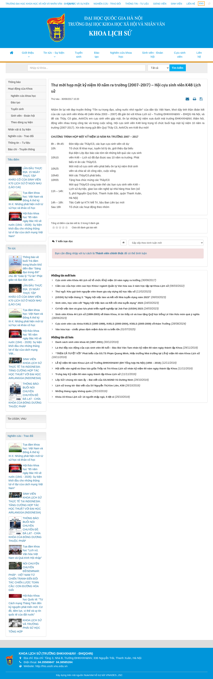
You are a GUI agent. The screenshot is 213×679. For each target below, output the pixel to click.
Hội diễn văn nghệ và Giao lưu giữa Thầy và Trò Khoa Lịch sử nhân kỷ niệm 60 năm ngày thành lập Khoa (116, 368)
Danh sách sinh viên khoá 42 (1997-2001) (79, 342)
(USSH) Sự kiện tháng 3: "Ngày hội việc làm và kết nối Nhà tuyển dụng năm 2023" (102, 297)
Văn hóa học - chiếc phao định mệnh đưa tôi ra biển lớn (87, 329)
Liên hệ (190, 3)
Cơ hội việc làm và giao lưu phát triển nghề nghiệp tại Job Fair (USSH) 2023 (99, 308)
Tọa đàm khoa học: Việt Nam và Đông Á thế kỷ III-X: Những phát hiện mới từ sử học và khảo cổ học (26, 200)
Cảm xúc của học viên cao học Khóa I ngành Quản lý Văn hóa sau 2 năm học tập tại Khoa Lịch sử (112, 285)
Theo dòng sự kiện (22, 122)
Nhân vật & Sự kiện (19, 129)
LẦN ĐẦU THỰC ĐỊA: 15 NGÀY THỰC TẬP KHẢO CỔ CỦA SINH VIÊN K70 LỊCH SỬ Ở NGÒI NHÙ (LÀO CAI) (25, 178)
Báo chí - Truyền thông (21, 149)
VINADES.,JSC (114, 675)
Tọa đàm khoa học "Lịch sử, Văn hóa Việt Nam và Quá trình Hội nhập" (25, 552)
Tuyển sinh (79, 54)
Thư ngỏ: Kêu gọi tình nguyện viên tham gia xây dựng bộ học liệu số (95, 291)
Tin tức (12, 248)
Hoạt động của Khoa (20, 88)
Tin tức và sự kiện (78, 3)
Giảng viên (159, 3)
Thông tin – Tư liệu (137, 3)
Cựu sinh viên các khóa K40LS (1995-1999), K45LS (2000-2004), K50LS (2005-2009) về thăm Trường (112, 323)
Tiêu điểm (13, 159)
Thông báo (14, 82)
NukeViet (89, 675)
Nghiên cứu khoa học (121, 54)
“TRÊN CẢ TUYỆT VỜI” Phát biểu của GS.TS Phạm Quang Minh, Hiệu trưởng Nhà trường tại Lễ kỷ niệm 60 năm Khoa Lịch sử (127, 353)
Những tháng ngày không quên (73, 391)
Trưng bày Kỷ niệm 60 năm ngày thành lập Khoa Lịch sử (88, 374)
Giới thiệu (28, 52)
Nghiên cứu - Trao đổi (107, 3)
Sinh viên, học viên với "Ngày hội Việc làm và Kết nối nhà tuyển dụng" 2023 (99, 303)
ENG (201, 3)
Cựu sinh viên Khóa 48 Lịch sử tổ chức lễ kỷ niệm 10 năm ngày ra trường (97, 280)
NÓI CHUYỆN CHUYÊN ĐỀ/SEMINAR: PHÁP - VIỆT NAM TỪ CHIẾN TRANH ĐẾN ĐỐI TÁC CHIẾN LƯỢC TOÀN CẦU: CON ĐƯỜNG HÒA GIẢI (24, 576)
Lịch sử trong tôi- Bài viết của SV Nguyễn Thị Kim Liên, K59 (89, 385)
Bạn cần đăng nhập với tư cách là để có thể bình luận (101, 253)
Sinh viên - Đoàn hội (152, 54)
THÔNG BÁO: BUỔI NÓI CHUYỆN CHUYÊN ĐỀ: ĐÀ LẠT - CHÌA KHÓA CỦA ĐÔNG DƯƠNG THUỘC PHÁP (25, 395)
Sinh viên (176, 3)
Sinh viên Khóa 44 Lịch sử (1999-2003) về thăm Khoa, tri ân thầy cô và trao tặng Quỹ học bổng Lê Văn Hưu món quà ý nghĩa (127, 314)
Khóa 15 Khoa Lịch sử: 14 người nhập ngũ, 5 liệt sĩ (84, 396)
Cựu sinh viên (179, 54)
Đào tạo (96, 54)
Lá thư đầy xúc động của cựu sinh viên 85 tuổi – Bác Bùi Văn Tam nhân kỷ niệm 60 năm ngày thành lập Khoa (118, 347)
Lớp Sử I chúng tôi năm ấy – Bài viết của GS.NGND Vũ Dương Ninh (94, 379)
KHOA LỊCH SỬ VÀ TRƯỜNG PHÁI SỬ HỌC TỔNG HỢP (25, 626)
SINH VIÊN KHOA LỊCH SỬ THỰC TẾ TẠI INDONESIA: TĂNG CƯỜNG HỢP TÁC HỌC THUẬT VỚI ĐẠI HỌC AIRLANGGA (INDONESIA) (25, 369)
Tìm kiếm (177, 67)
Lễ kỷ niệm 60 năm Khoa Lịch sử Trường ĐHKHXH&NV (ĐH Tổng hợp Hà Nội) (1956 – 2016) (108, 362)
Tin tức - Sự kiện (53, 52)
